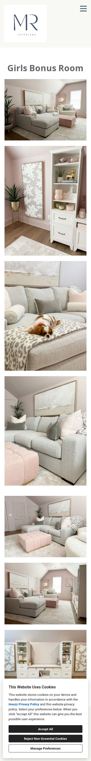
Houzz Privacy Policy (24, 704)
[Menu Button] (83, 8)
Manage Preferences (45, 748)
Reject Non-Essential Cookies (45, 738)
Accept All (45, 729)
